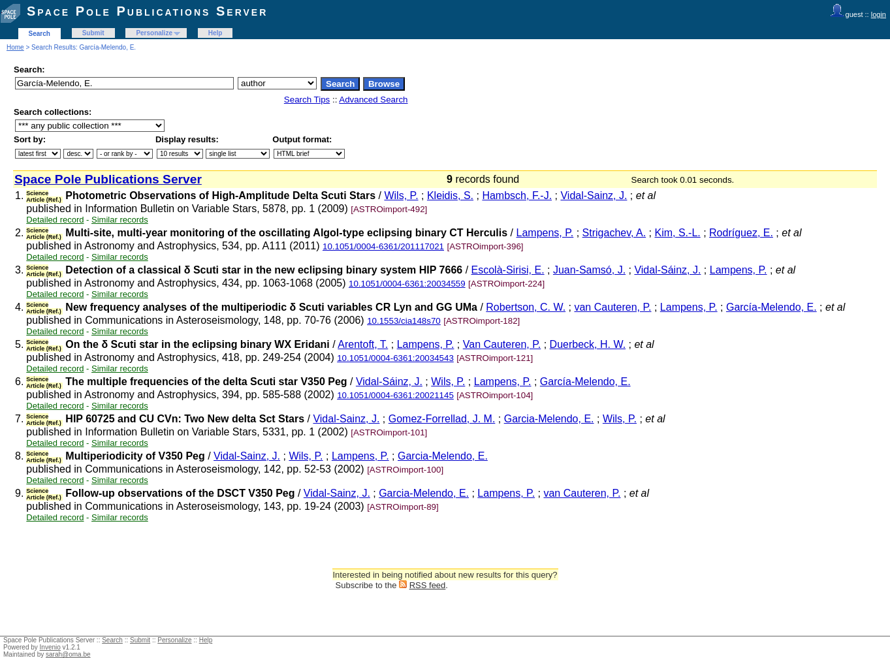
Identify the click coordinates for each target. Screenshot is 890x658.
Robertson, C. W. (525, 307)
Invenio (50, 647)
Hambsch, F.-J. (517, 195)
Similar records (119, 220)
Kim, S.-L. (677, 232)
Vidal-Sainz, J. (593, 195)
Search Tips (307, 99)
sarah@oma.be (68, 654)
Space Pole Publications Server (147, 11)
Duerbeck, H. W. (588, 344)
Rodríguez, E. (741, 232)
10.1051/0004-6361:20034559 (407, 284)
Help (215, 33)
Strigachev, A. (614, 232)
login (878, 14)
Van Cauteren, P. (502, 344)
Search (39, 33)
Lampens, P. (545, 232)
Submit (93, 33)
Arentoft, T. (363, 344)
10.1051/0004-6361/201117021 (383, 246)
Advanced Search (373, 99)
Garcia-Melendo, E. (549, 418)
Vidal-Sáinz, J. (667, 269)
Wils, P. (401, 195)
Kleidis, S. (450, 195)
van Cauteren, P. (612, 307)
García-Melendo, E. (771, 307)
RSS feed (427, 585)
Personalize (154, 33)
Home (15, 47)
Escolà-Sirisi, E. (508, 269)
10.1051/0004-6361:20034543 (395, 358)
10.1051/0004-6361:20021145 (395, 395)
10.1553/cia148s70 (404, 321)
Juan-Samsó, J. (589, 269)
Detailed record (55, 220)
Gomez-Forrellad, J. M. (442, 418)
